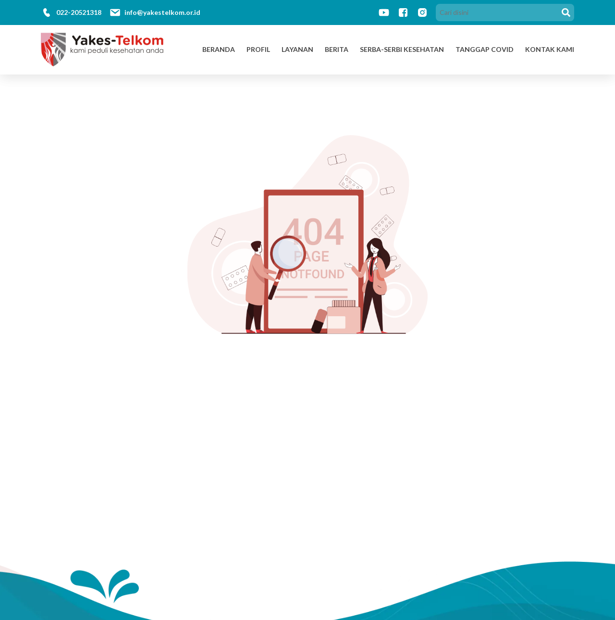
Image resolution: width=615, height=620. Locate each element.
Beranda (218, 49)
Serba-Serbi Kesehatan (402, 49)
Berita (336, 49)
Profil (258, 49)
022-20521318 (78, 12)
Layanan (297, 49)
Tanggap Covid (484, 49)
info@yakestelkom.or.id (162, 12)
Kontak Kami (549, 49)
